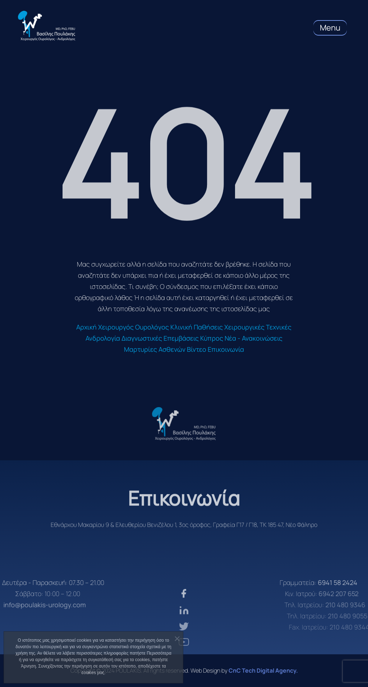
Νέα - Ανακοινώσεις (253, 338)
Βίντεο (196, 349)
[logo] (184, 424)
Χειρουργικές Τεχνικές (257, 327)
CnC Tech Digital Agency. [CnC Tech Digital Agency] (263, 670)
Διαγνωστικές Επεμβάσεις (160, 338)
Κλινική (181, 327)
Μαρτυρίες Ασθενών (154, 349)
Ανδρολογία (103, 338)
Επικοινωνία (226, 349)
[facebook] (183, 609)
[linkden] (184, 625)
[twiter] (184, 640)
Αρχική (86, 327)
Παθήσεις (208, 327)
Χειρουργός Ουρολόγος (133, 327)
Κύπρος (211, 338)
